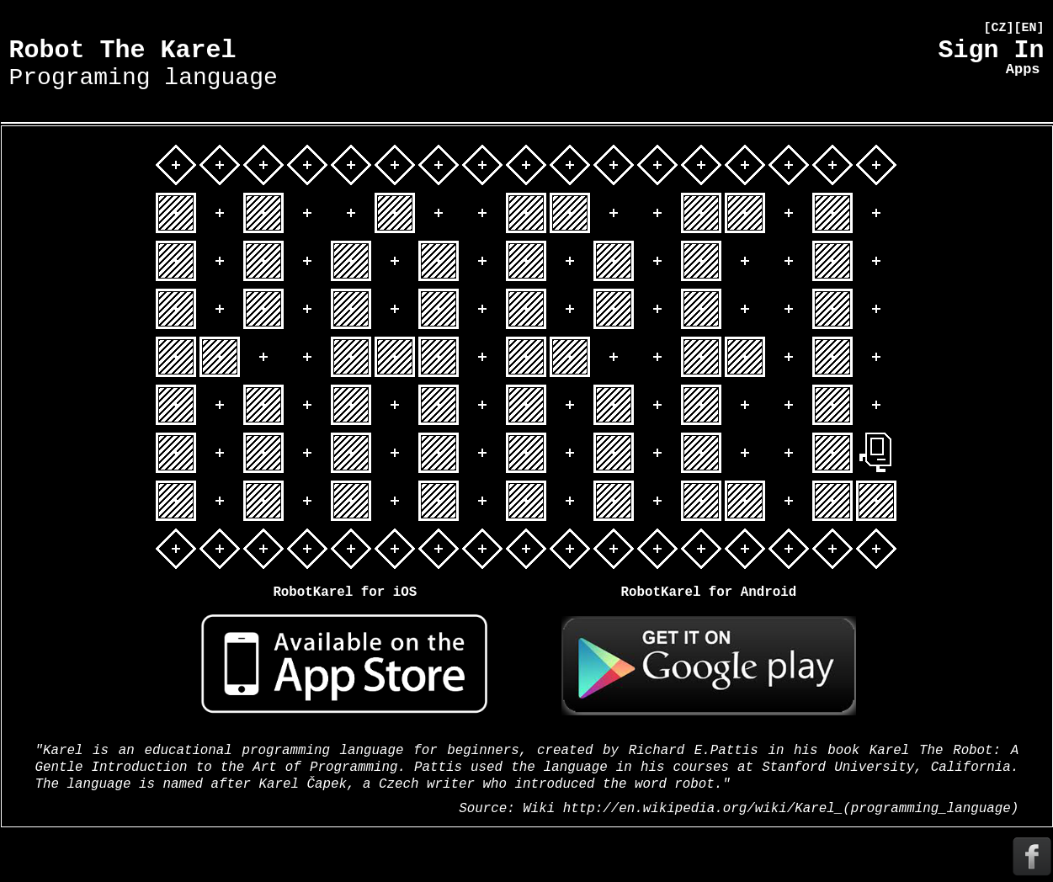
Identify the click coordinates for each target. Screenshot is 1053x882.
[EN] (1028, 28)
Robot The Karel (143, 63)
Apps (1023, 69)
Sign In (991, 50)
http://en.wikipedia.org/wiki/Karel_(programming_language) (790, 808)
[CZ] (998, 28)
